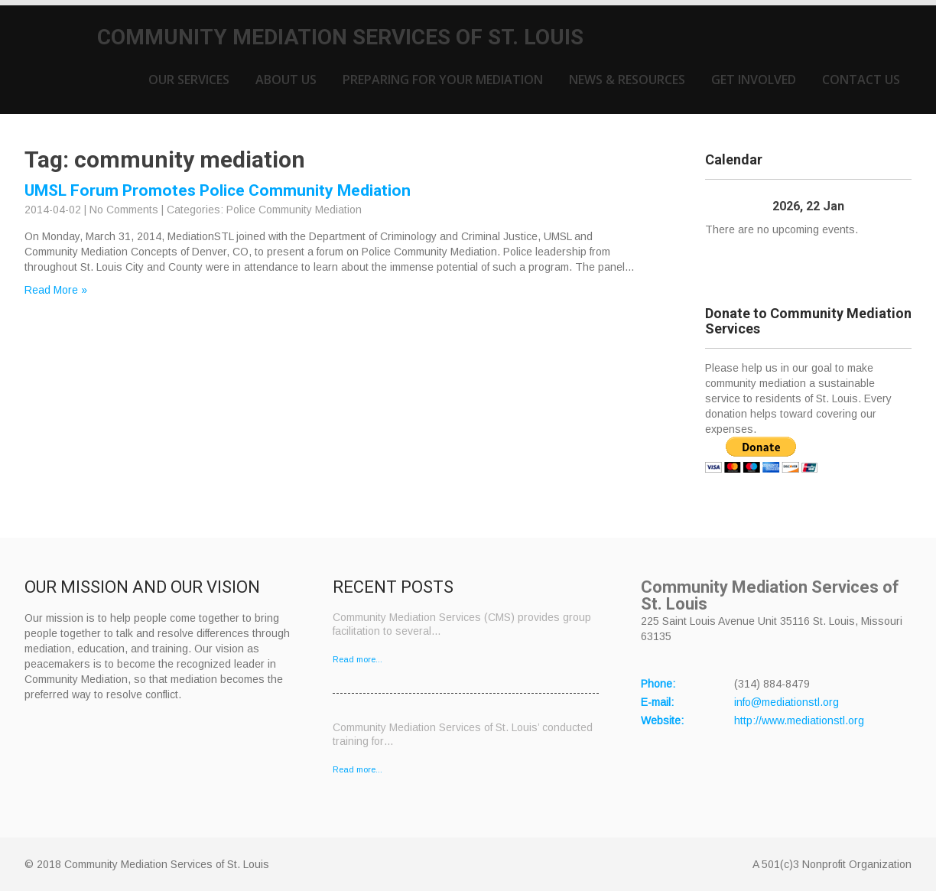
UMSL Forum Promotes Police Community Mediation (217, 190)
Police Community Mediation (294, 209)
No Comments (123, 209)
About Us (286, 79)
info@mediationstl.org (786, 702)
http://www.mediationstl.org (799, 720)
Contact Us (861, 79)
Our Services (188, 79)
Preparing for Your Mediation (443, 79)
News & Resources (627, 79)
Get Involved (753, 79)
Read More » (55, 290)
